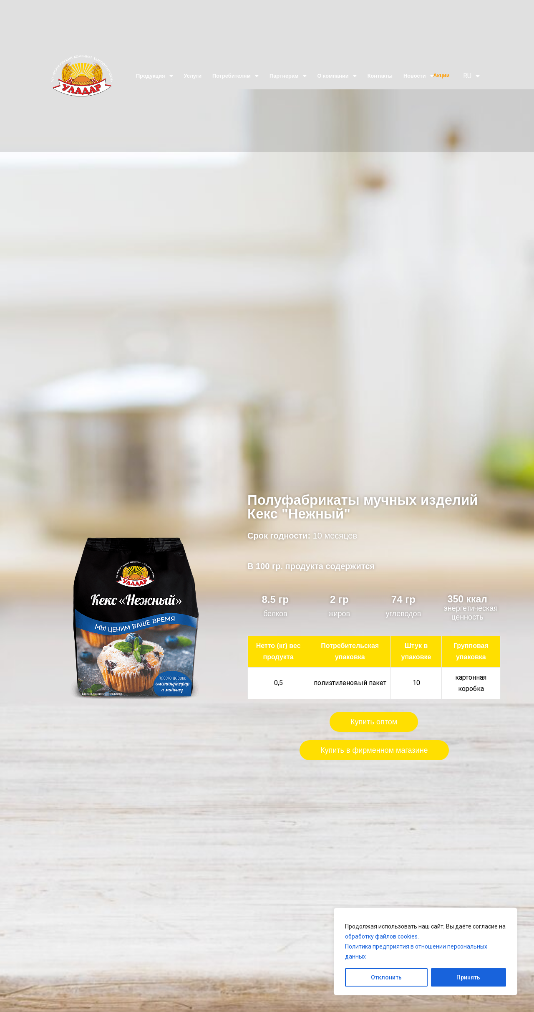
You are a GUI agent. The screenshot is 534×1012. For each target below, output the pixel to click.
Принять (468, 977)
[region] (425, 951)
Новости (418, 76)
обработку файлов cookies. (382, 936)
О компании (337, 76)
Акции (441, 75)
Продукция (154, 76)
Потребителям (235, 76)
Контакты (380, 76)
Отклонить (386, 977)
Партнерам (288, 76)
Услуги (193, 76)
